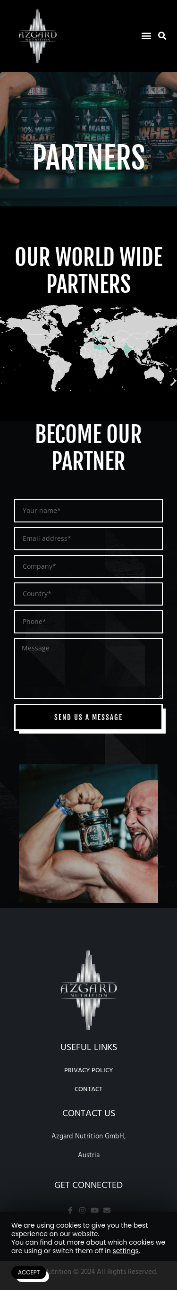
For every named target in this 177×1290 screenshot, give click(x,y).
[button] (146, 35)
